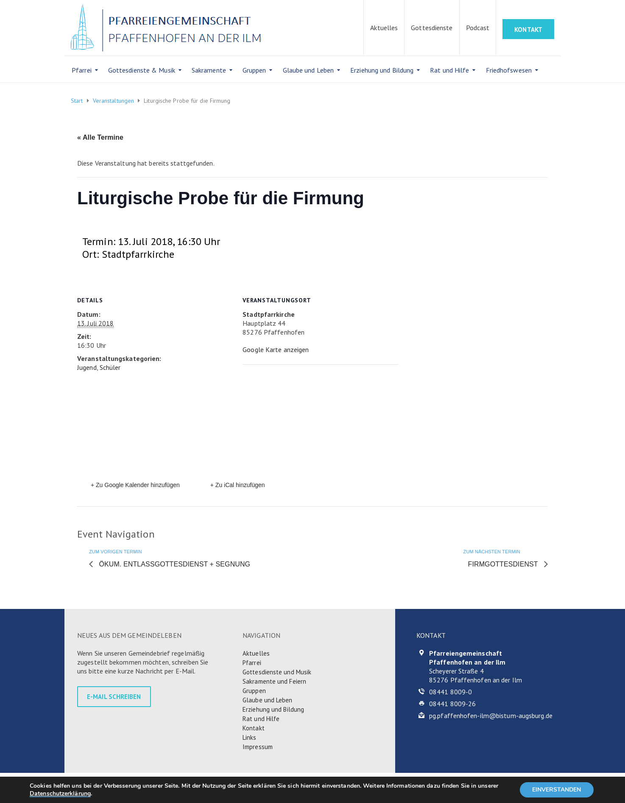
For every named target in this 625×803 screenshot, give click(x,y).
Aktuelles (384, 27)
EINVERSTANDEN (556, 790)
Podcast (478, 27)
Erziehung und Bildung (381, 70)
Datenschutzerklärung (60, 793)
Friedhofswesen (509, 70)
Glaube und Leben (308, 70)
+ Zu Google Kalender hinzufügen (135, 485)
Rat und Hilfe (449, 70)
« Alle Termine (100, 137)
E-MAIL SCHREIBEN (114, 697)
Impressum (258, 747)
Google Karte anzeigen (276, 349)
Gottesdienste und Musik (277, 672)
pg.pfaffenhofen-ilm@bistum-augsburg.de (490, 715)
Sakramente (209, 70)
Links (250, 737)
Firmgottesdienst (504, 564)
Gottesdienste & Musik (141, 70)
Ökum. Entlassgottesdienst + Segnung (173, 564)
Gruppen (254, 70)
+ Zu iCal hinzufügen (237, 485)
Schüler (110, 367)
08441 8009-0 (450, 691)
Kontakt (254, 728)
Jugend (87, 367)
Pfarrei (82, 70)
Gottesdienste (431, 27)
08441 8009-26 (452, 703)
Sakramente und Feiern (274, 681)
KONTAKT (528, 29)
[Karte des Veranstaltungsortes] (311, 423)
